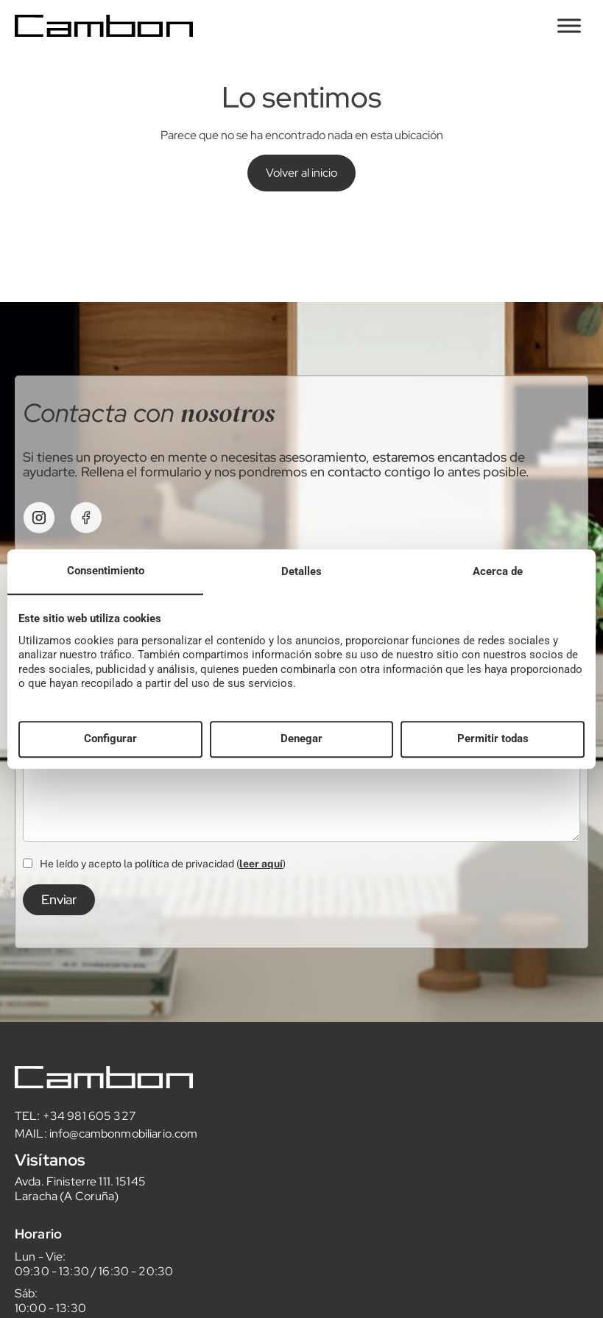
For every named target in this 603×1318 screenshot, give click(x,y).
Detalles (301, 571)
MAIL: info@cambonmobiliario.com (106, 1133)
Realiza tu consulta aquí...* (301, 783)
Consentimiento (105, 570)
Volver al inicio (301, 172)
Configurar (110, 739)
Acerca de (498, 571)
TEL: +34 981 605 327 (75, 1116)
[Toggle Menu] (569, 25)
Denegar (301, 739)
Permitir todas (493, 739)
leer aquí (261, 864)
